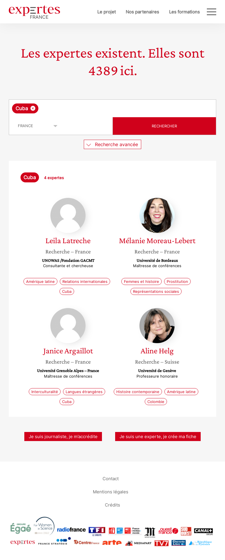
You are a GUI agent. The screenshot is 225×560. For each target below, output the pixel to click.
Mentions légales (110, 491)
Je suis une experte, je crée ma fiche (158, 436)
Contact (111, 478)
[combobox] (112, 108)
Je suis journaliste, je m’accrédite (63, 436)
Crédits (112, 504)
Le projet (106, 12)
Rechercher (164, 126)
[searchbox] (86, 108)
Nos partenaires (142, 12)
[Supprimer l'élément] (32, 108)
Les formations (184, 12)
